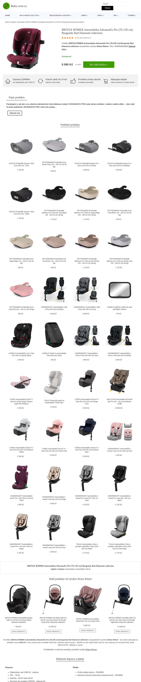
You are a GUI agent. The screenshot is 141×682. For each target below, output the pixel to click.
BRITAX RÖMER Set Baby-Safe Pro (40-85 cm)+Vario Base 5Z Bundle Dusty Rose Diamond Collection (53, 620)
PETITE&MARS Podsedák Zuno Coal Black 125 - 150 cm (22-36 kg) (120, 213)
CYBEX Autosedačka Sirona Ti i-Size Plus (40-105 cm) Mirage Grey (87, 401)
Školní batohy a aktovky (60, 15)
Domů (7, 15)
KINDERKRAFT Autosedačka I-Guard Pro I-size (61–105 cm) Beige (21, 546)
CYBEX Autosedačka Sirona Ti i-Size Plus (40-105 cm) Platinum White (21, 450)
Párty (100, 15)
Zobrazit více (14, 113)
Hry (115, 15)
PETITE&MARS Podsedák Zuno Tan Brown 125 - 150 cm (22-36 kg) (54, 261)
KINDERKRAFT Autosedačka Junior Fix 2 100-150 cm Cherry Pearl (21, 498)
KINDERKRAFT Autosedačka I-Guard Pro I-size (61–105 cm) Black (119, 498)
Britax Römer (91, 650)
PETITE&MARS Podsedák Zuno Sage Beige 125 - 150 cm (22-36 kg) (21, 261)
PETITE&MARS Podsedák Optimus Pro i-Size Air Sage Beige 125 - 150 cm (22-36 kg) (87, 213)
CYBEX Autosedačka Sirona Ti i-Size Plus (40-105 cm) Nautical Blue (87, 450)
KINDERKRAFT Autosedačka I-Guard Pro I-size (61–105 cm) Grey (86, 498)
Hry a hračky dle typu (29, 15)
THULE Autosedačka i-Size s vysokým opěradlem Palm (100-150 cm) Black (87, 546)
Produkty (13, 22)
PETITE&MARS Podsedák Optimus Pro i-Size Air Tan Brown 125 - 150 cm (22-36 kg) (86, 261)
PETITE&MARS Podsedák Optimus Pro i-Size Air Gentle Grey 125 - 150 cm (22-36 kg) (119, 261)
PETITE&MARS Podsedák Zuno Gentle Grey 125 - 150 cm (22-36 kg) (54, 164)
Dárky (84, 15)
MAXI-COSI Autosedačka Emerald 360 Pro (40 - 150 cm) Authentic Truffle (119, 401)
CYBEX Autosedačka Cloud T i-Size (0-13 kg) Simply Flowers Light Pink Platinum (21, 401)
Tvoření (131, 15)
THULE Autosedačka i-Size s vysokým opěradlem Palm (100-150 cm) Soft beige (119, 546)
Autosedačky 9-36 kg (82, 569)
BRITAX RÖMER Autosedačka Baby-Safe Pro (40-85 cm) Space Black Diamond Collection (19, 620)
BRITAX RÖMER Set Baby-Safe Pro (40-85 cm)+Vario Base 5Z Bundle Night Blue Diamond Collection (122, 620)
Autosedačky (21, 22)
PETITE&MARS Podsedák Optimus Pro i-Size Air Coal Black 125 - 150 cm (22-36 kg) (54, 213)
